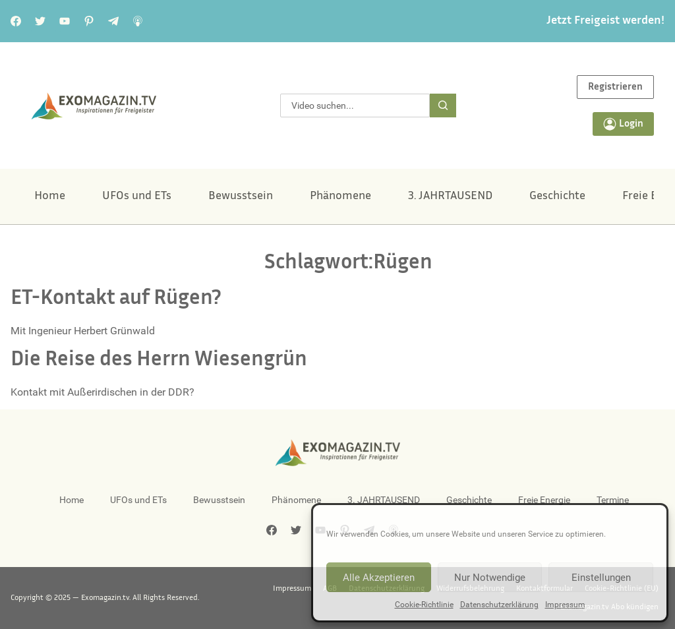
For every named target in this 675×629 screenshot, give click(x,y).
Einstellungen (601, 578)
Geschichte (557, 196)
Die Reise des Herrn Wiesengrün (159, 360)
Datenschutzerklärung (499, 604)
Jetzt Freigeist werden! (605, 21)
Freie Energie (544, 499)
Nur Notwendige (489, 578)
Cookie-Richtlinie (424, 604)
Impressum (565, 604)
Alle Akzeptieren (379, 578)
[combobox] (354, 105)
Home (49, 196)
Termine (613, 499)
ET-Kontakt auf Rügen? (116, 299)
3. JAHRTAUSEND (450, 196)
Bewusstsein (240, 196)
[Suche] (443, 105)
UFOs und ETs (136, 196)
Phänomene (340, 196)
